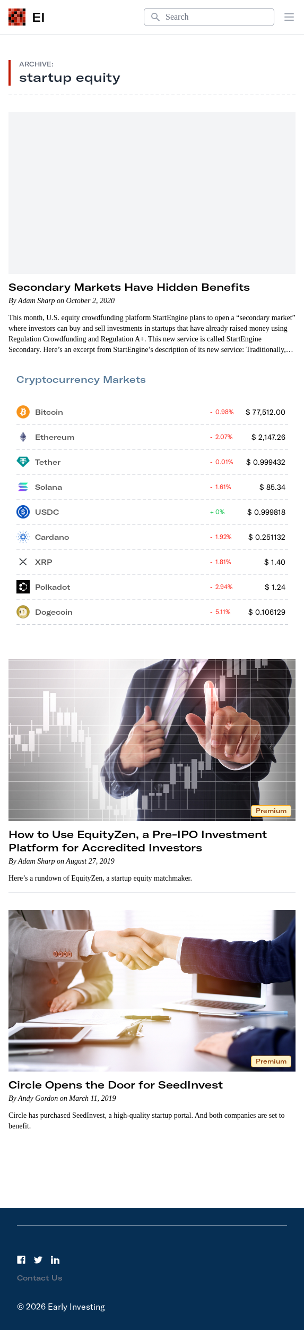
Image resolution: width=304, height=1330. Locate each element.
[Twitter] (38, 1260)
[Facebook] (21, 1260)
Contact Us (40, 1278)
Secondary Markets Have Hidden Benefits (129, 287)
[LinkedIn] (55, 1260)
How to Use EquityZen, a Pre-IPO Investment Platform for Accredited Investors (137, 840)
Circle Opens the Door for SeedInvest (115, 1084)
